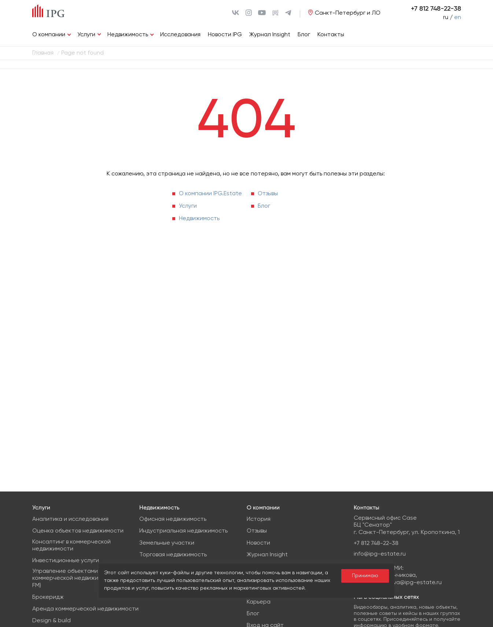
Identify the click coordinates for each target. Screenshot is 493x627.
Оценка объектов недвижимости (78, 531)
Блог (304, 35)
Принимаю (365, 575)
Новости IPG (225, 35)
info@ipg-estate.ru (380, 554)
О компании (48, 35)
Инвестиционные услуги (65, 561)
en (457, 18)
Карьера (259, 602)
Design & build (51, 621)
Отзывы (268, 194)
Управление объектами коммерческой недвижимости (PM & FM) (81, 578)
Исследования (180, 35)
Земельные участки (166, 543)
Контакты (330, 35)
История (259, 519)
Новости (258, 543)
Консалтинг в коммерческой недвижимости (71, 545)
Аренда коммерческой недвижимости (85, 609)
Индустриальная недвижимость (183, 531)
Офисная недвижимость (172, 519)
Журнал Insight (269, 35)
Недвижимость (127, 35)
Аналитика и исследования (70, 519)
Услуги (86, 35)
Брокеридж (48, 597)
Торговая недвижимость (173, 555)
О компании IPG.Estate (210, 194)
